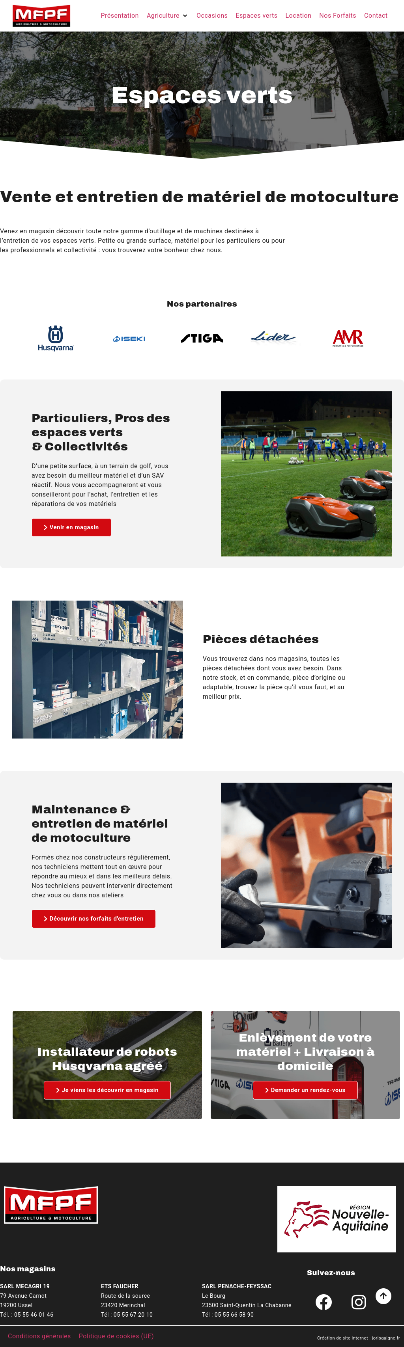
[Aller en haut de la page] (383, 1296)
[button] (168, 15)
